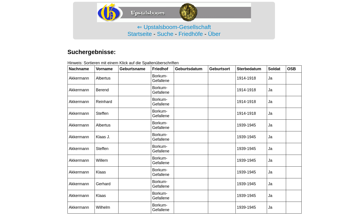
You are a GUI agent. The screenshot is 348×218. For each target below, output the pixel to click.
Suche (165, 34)
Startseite (139, 34)
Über (214, 34)
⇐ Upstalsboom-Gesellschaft (174, 27)
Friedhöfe (190, 34)
